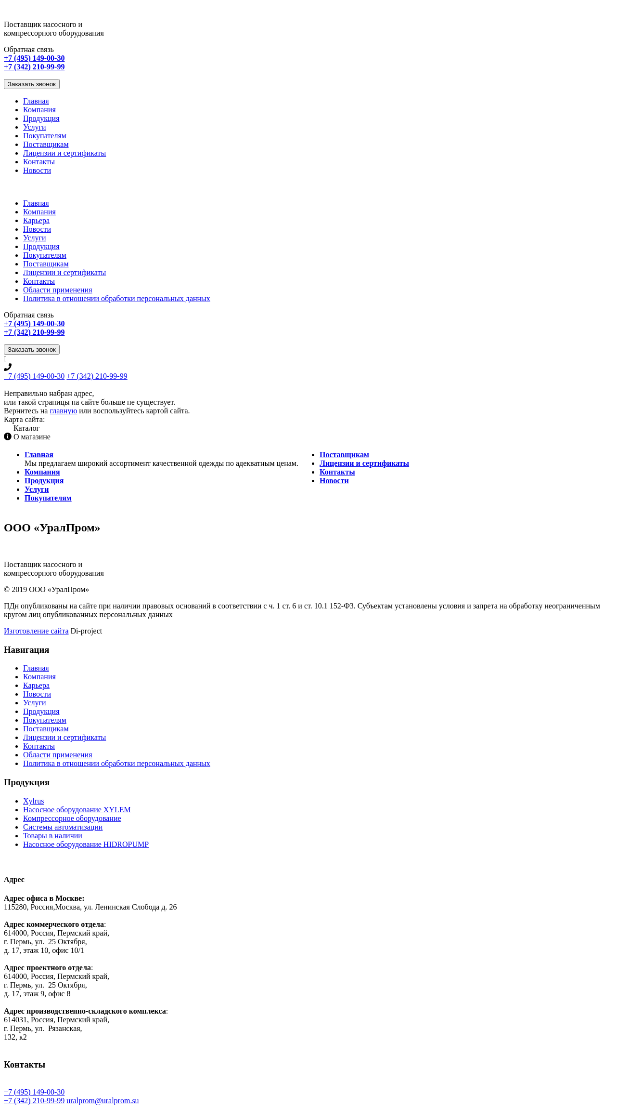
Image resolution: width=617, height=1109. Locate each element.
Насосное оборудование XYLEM (77, 809)
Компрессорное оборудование (72, 818)
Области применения (57, 290)
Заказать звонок (32, 84)
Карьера (36, 220)
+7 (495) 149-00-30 (34, 376)
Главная (36, 101)
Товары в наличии (52, 836)
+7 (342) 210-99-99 (96, 376)
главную (63, 411)
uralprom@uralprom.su (102, 1100)
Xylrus (33, 801)
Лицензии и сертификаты (64, 153)
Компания (39, 110)
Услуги (34, 127)
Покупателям (44, 136)
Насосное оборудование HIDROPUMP (86, 844)
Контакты (39, 162)
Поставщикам (46, 144)
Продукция (41, 118)
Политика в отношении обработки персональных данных (116, 298)
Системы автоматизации (63, 827)
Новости (37, 170)
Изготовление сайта (36, 631)
